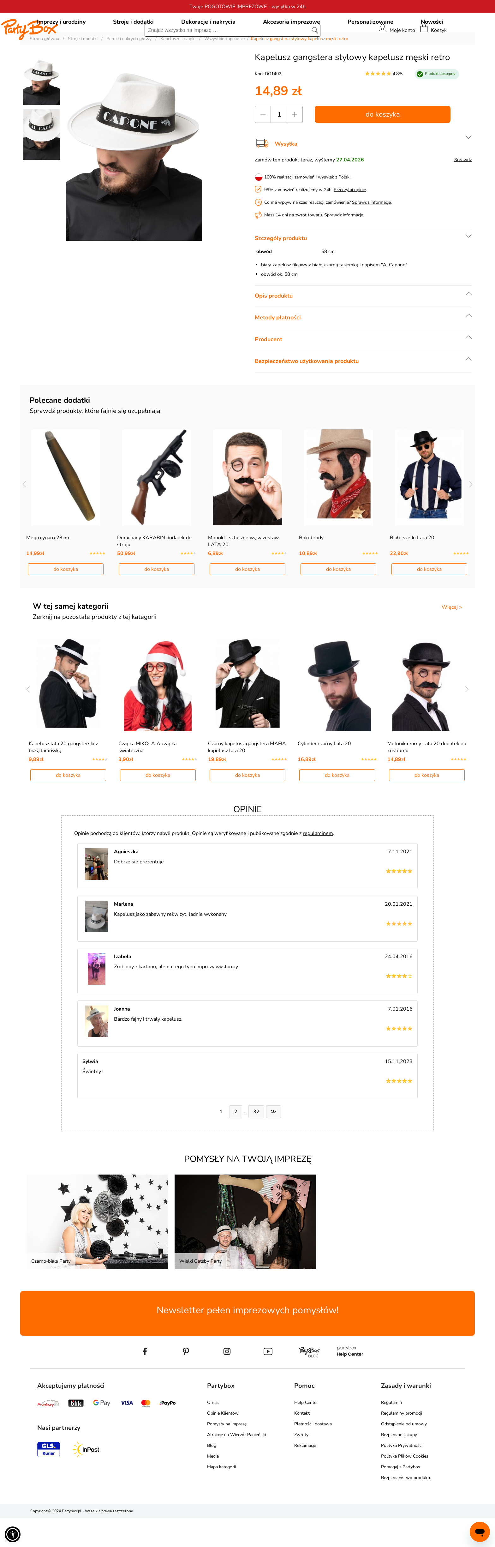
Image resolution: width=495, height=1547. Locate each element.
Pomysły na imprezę (227, 1453)
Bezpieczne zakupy (399, 1463)
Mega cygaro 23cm (47, 566)
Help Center (306, 1431)
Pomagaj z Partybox (400, 1496)
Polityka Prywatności (401, 1474)
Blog (211, 1474)
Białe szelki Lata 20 (412, 566)
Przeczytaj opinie (350, 218)
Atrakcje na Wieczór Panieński (236, 1463)
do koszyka (383, 143)
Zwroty (301, 1463)
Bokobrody (311, 566)
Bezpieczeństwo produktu (406, 1506)
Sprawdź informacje (371, 231)
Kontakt (302, 1442)
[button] (12, 1534)
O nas (213, 1431)
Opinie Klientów (223, 1442)
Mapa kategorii (221, 1496)
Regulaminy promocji (401, 1442)
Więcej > (452, 635)
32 (256, 1140)
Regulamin (391, 1431)
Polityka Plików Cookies (404, 1485)
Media (213, 1485)
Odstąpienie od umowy (404, 1453)
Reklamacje (305, 1474)
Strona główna (44, 67)
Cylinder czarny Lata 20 (324, 772)
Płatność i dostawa (313, 1453)
